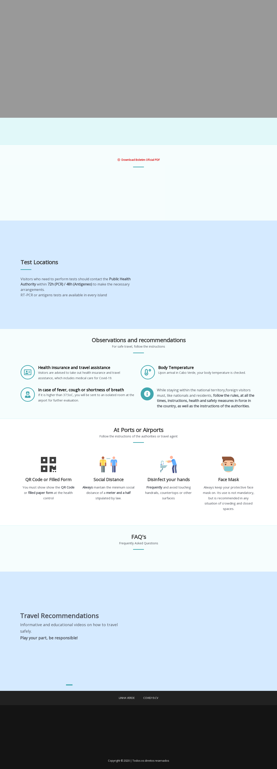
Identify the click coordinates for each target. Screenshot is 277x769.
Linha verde (127, 698)
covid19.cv (150, 698)
